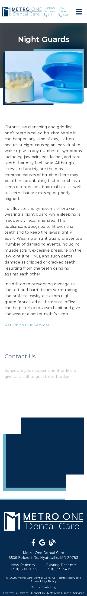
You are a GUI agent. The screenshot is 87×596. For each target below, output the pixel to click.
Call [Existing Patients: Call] (50, 11)
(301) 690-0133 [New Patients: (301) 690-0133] (24, 567)
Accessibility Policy (43, 581)
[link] (33, 544)
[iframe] (43, 454)
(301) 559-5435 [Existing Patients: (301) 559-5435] (61, 567)
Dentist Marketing (43, 587)
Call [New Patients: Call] (64, 11)
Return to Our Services (27, 325)
